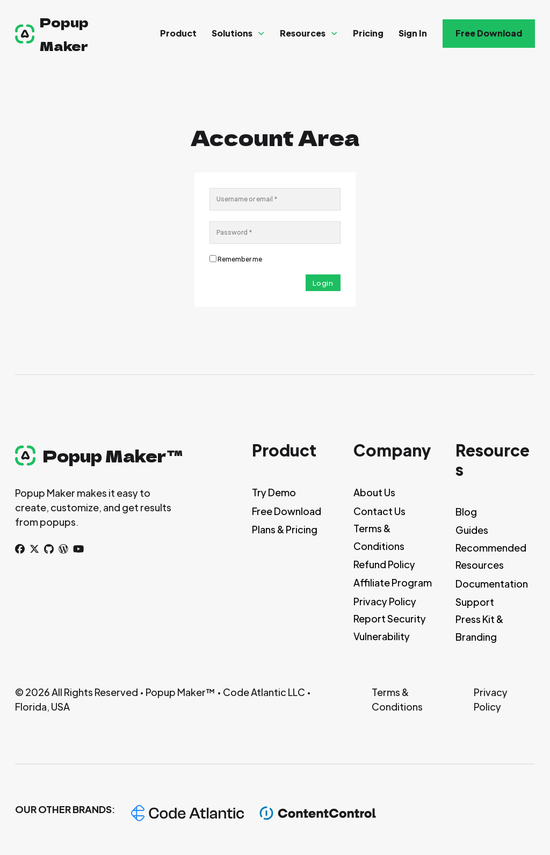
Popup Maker (64, 33)
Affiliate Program (392, 582)
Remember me (240, 259)
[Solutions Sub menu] (261, 33)
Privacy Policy (384, 601)
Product (178, 33)
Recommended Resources (490, 556)
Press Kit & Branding (479, 627)
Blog (466, 511)
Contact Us (379, 511)
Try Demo (274, 492)
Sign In (413, 33)
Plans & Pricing (284, 529)
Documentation (491, 583)
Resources (302, 33)
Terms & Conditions (378, 537)
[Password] (274, 232)
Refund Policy (384, 564)
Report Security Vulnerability (389, 627)
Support (474, 602)
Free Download (488, 33)
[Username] (274, 199)
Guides (471, 530)
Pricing (368, 33)
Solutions (232, 33)
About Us (374, 492)
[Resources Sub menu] (334, 33)
